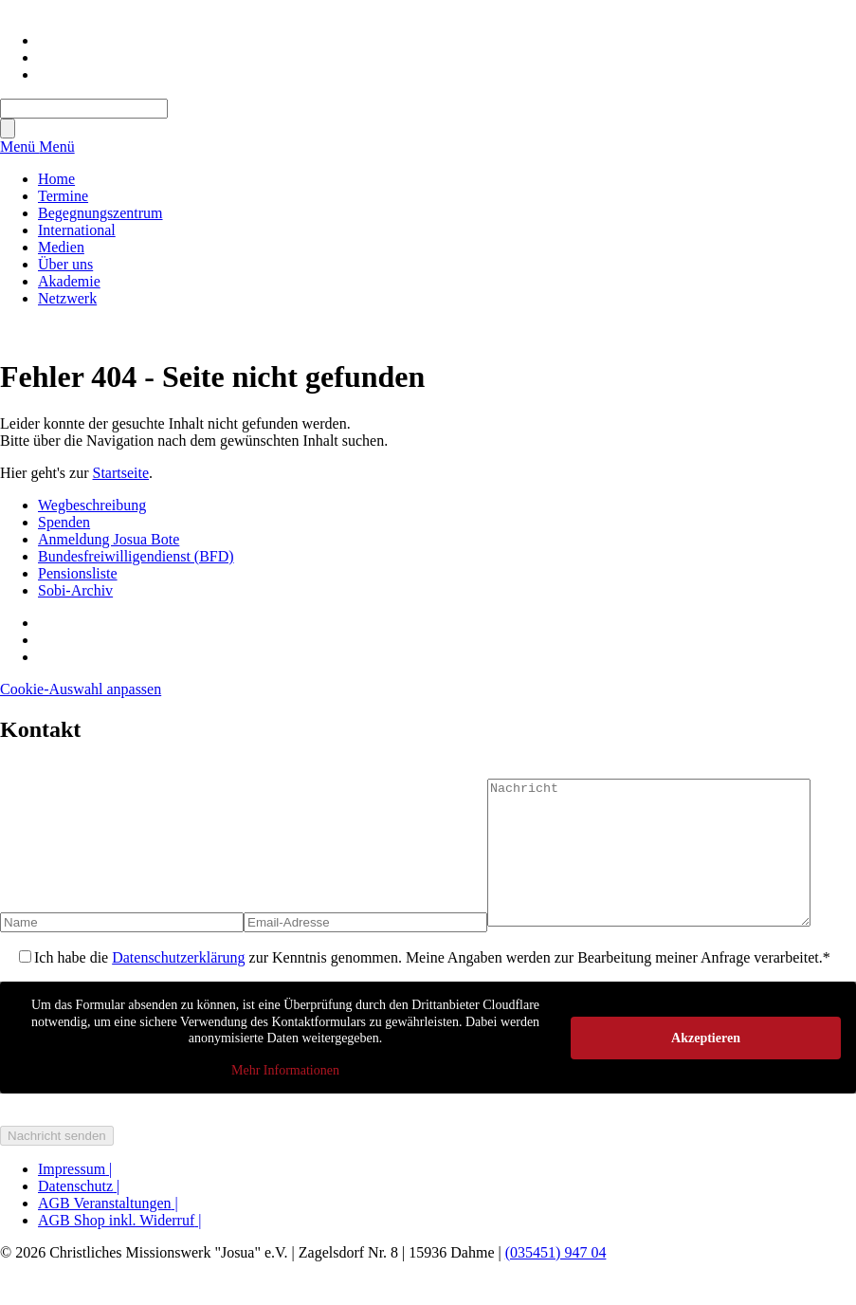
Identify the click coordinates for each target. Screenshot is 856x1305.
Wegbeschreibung (92, 505)
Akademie (69, 281)
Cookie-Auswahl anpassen (80, 689)
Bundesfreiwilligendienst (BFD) (136, 556)
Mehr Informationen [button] (285, 1098)
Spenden (64, 522)
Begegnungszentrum (100, 213)
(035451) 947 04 (556, 1281)
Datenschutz (78, 1214)
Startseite (121, 473)
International (77, 230)
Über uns (65, 264)
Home (56, 179)
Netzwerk (67, 298)
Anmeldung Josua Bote (108, 539)
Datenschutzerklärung (178, 986)
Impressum (75, 1197)
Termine (63, 196)
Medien (61, 247)
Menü (19, 146)
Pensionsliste (78, 573)
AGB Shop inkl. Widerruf (119, 1249)
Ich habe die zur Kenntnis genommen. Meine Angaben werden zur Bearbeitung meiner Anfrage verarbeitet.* (432, 986)
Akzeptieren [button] (705, 1065)
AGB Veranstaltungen (108, 1231)
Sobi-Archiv (75, 590)
